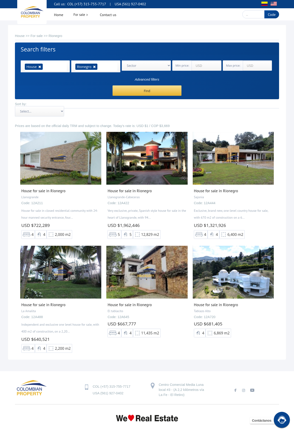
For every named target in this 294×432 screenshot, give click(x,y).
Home (58, 14)
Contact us (108, 14)
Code (272, 14)
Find (147, 91)
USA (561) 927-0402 (130, 4)
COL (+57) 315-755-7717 (86, 4)
